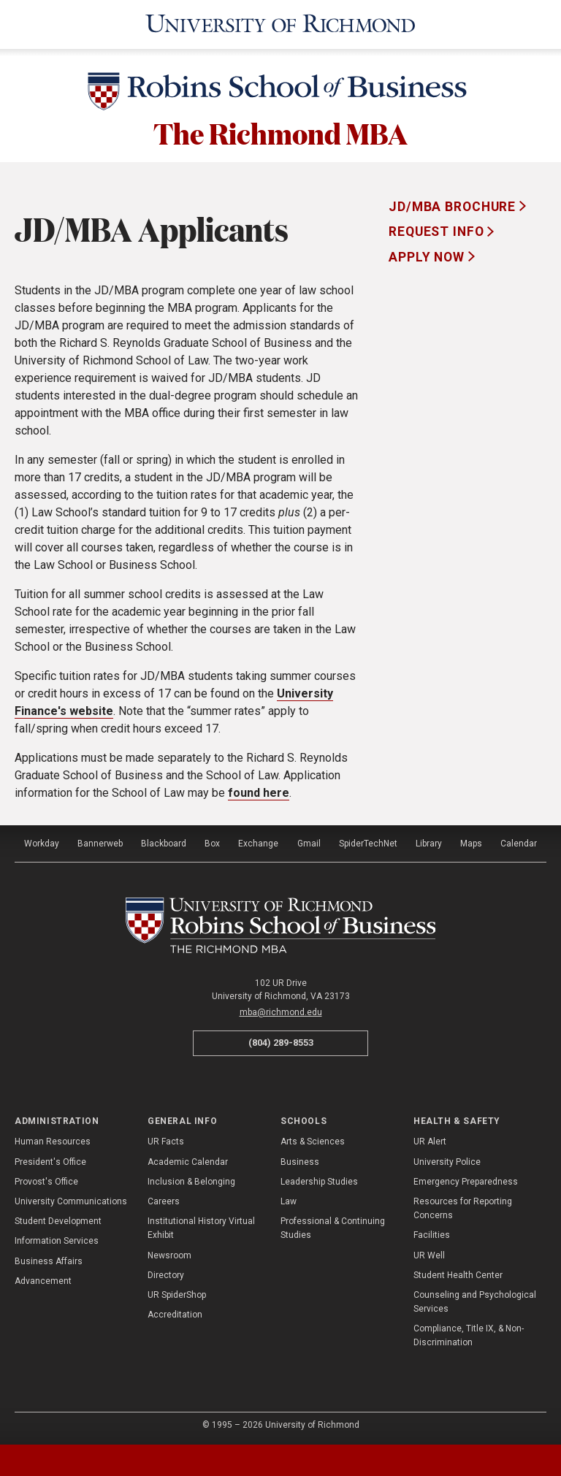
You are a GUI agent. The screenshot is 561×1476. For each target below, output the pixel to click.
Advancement (43, 1279)
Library (429, 842)
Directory (166, 1273)
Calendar (518, 842)
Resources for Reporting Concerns (462, 1207)
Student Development (58, 1220)
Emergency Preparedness (465, 1179)
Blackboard (163, 842)
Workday (41, 842)
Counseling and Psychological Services (474, 1300)
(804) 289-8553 (280, 1041)
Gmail (309, 842)
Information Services (57, 1239)
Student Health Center (458, 1273)
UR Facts (166, 1140)
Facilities (431, 1233)
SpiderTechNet (368, 842)
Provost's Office (46, 1179)
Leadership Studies (319, 1179)
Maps (471, 842)
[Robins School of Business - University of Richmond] (280, 91)
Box (212, 842)
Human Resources (53, 1140)
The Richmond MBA (280, 130)
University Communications (71, 1200)
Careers (164, 1200)
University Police (447, 1160)
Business (299, 1160)
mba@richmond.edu (281, 1011)
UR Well (429, 1253)
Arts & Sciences (312, 1140)
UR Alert (429, 1140)
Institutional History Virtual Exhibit (201, 1227)
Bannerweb (100, 842)
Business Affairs (49, 1259)
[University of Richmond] (280, 23)
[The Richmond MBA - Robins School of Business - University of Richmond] (281, 924)
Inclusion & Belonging (191, 1179)
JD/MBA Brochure (454, 204)
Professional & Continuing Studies (332, 1227)
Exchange (258, 842)
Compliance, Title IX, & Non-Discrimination (468, 1334)
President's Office (50, 1160)
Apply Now (428, 255)
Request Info (438, 230)
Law (288, 1200)
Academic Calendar (188, 1160)
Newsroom (169, 1253)
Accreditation (175, 1313)
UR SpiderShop (177, 1293)
